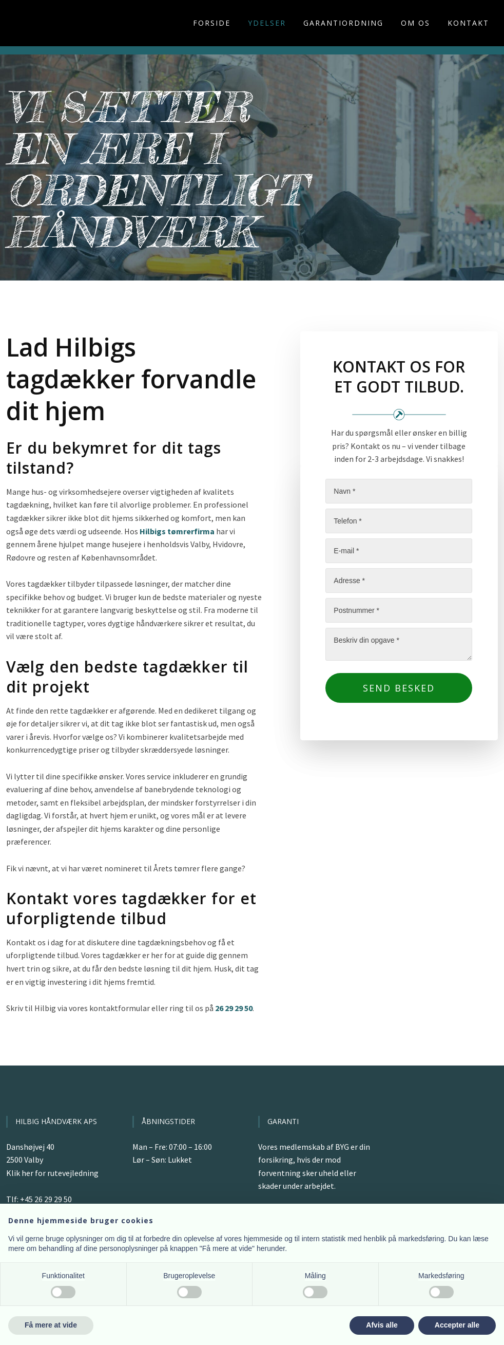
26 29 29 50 (234, 1008)
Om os (415, 23)
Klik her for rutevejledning (52, 1173)
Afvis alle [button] (381, 1325)
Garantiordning (343, 23)
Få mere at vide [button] (51, 1325)
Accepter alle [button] (457, 1325)
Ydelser (267, 23)
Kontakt (468, 23)
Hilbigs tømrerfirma (177, 531)
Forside (211, 23)
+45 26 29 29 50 (46, 1199)
